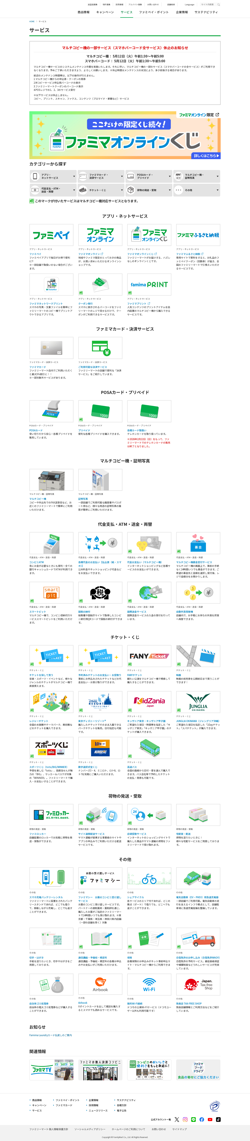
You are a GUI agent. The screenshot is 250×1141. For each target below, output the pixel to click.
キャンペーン (105, 12)
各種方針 (121, 1105)
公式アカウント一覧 (161, 1119)
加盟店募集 (92, 4)
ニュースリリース (98, 1110)
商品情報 (84, 12)
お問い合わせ (153, 4)
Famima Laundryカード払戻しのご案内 (50, 1035)
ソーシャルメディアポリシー (89, 1129)
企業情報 (182, 12)
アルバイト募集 (135, 4)
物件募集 (106, 4)
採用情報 (119, 4)
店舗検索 (171, 4)
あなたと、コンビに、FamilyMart (45, 9)
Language (189, 4)
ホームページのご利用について (128, 1129)
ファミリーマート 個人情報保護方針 (48, 1129)
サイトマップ (179, 1129)
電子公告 (121, 1110)
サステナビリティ (206, 12)
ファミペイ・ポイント (154, 12)
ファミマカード (64, 1105)
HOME (32, 21)
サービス (37, 1110)
